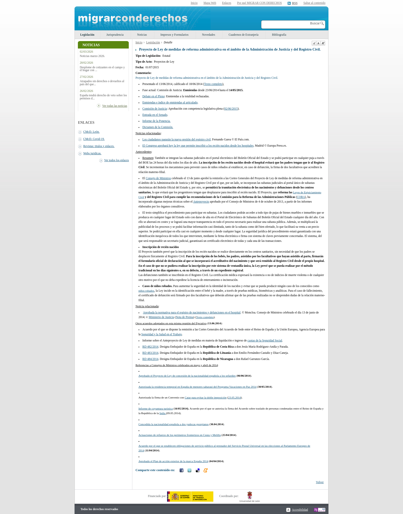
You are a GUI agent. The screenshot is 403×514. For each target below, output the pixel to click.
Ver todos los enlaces (116, 160)
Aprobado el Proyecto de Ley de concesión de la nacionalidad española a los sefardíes (187, 375)
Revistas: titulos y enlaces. (98, 146)
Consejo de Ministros (158, 178)
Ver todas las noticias (114, 105)
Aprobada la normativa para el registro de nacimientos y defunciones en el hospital (191, 312)
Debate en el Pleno (153, 96)
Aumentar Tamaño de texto (322, 43)
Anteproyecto (201, 201)
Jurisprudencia (115, 34)
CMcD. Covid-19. (94, 138)
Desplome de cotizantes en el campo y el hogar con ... (102, 69)
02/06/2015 (231, 108)
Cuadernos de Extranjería (243, 34)
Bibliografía (279, 34)
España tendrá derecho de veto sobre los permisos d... (103, 97)
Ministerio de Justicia (161, 317)
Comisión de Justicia (154, 108)
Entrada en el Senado (154, 114)
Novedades (208, 34)
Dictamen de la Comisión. (157, 127)
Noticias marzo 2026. (92, 56)
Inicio (194, 2)
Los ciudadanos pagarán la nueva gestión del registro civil (176, 139)
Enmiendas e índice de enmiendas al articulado (170, 102)
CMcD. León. (91, 131)
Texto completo (213, 83)
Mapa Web (210, 2)
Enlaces (226, 2)
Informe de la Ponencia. (156, 120)
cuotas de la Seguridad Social (265, 340)
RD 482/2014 (150, 346)
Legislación (87, 34)
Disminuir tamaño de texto (314, 43)
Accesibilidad (300, 509)
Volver (320, 482)
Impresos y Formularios (174, 34)
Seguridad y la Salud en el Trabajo (161, 334)
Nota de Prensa (185, 317)
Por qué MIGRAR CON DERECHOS (259, 2)
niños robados (146, 290)
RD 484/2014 (150, 358)
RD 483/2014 (150, 352)
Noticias (142, 34)
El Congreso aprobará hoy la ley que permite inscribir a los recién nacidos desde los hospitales (197, 145)
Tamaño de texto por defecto (318, 43)
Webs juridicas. (92, 153)
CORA (301, 196)
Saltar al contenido (314, 3)
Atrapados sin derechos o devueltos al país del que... (102, 82)
